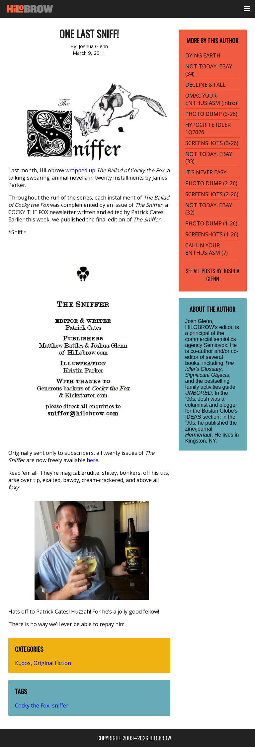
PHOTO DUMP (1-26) (211, 223)
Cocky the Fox (32, 705)
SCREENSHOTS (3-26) (211, 143)
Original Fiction (52, 663)
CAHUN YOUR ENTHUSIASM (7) (206, 249)
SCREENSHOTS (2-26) (211, 194)
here (92, 460)
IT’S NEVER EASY (205, 172)
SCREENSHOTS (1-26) (211, 234)
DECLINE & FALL (205, 84)
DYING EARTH (202, 55)
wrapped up (80, 170)
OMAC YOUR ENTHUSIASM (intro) (211, 99)
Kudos (23, 663)
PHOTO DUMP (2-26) (211, 183)
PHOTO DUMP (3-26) (211, 114)
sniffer (60, 705)
